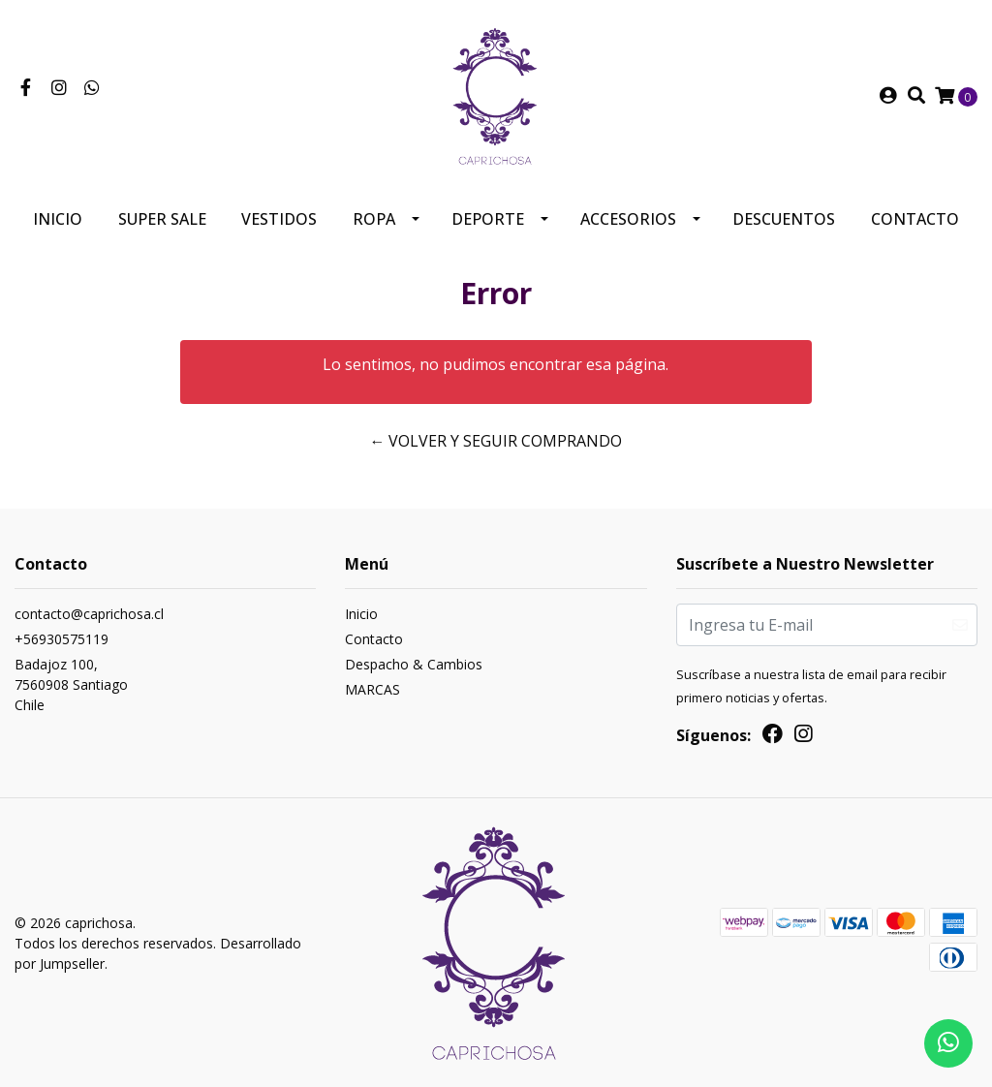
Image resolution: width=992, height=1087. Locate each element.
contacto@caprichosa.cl (89, 614)
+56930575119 (61, 639)
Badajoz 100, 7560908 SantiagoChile (71, 684)
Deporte (487, 219)
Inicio (57, 219)
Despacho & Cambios (413, 664)
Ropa (374, 219)
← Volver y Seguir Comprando (495, 440)
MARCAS (372, 689)
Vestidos (279, 219)
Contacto (915, 219)
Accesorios (628, 219)
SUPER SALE (162, 219)
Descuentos (783, 219)
